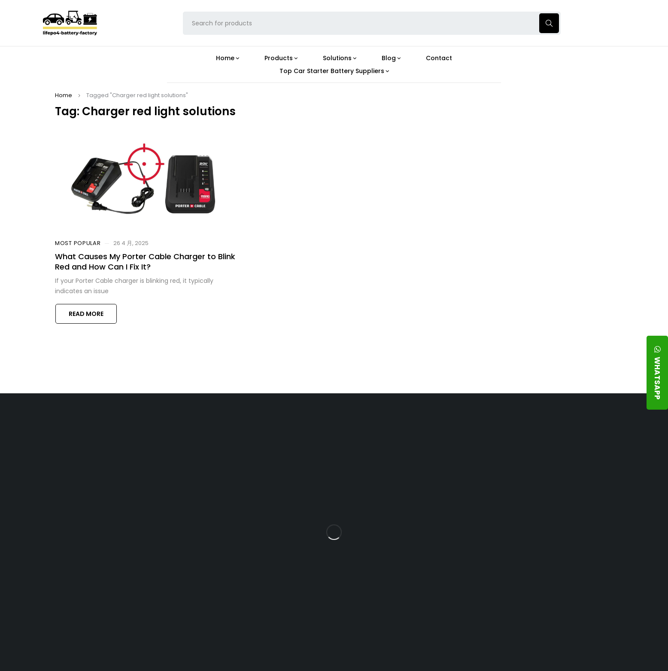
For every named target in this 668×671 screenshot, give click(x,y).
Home (63, 95)
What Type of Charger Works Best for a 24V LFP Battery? (403, 486)
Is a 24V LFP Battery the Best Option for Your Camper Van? (408, 613)
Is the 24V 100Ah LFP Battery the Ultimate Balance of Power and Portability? (407, 456)
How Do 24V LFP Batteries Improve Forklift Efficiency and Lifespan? (405, 553)
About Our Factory (219, 430)
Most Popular (77, 243)
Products (294, 430)
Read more (86, 313)
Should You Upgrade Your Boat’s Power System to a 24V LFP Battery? (405, 583)
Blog (377, 430)
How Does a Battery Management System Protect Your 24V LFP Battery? (400, 520)
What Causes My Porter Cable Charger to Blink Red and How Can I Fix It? (145, 261)
